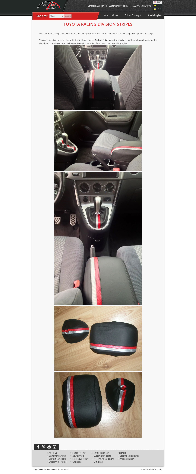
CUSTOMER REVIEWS (141, 5)
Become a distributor (129, 456)
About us (53, 453)
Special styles (154, 15)
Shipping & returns (57, 462)
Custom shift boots (102, 456)
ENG (159, 2)
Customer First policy (118, 5)
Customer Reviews (57, 456)
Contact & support (57, 459)
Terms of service (146, 469)
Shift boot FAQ (79, 453)
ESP (159, 5)
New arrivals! (78, 456)
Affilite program (127, 459)
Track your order (80, 459)
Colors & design (133, 15)
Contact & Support (96, 5)
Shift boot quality (101, 453)
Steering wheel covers (104, 459)
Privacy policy (157, 469)
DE (159, 9)
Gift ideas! (98, 462)
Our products (111, 15)
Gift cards (76, 462)
